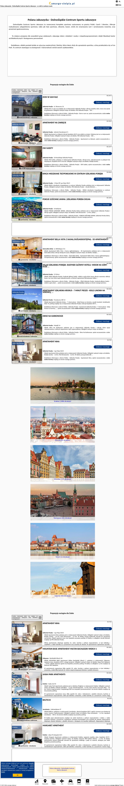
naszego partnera (66, 115)
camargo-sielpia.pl (62, 3)
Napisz (121, 785)
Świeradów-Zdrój (18, 241)
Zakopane (15, 651)
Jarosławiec (16, 702)
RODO (3, 772)
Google (31, 763)
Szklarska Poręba (18, 99)
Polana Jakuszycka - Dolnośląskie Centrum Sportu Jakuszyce (62, 769)
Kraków (15, 676)
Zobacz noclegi (102, 102)
